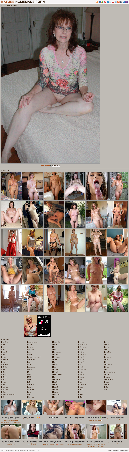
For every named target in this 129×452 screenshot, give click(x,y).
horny (55, 347)
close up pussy (32, 342)
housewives (56, 352)
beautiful (4, 359)
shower (107, 342)
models (55, 382)
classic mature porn (8, 394)
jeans (54, 359)
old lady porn (83, 344)
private (81, 377)
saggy (80, 387)
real (80, 382)
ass (3, 349)
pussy (80, 379)
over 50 (81, 359)
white (106, 384)
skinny (106, 347)
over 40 (81, 357)
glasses (30, 387)
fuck (29, 379)
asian (3, 347)
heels (54, 344)
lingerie (55, 372)
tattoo (106, 359)
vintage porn (108, 379)
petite (80, 372)
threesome (108, 364)
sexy (80, 394)
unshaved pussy (110, 372)
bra (3, 384)
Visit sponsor (56, 165)
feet (29, 374)
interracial (56, 357)
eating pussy (31, 359)
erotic (29, 364)
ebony (29, 362)
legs (54, 367)
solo (106, 354)
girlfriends (30, 384)
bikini (3, 369)
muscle (55, 387)
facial (29, 369)
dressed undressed (33, 357)
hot (54, 349)
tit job (106, 367)
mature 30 (82, 354)
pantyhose (82, 369)
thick (106, 362)
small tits (107, 352)
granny (30, 392)
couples (30, 344)
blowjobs (4, 377)
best (3, 362)
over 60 (81, 362)
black (3, 372)
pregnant (81, 374)
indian (55, 354)
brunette (4, 387)
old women (82, 347)
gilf (28, 382)
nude (54, 397)
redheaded (82, 384)
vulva (106, 382)
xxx (105, 389)
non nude (56, 394)
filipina (29, 377)
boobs (3, 379)
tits (105, 369)
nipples (55, 392)
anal (3, 344)
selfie (80, 389)
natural (55, 389)
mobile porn (56, 379)
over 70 (81, 364)
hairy (29, 394)
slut (106, 349)
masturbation (57, 374)
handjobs (56, 342)
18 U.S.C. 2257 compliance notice (29, 450)
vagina (107, 377)
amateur (4, 342)
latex (54, 362)
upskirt (107, 374)
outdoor (81, 352)
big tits (4, 367)
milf (54, 377)
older (80, 349)
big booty (4, 364)
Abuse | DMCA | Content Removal (10, 450)
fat (28, 372)
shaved (81, 397)
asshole (4, 352)
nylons (81, 342)
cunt (29, 352)
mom (54, 384)
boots (3, 382)
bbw (3, 354)
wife (106, 387)
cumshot (30, 349)
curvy (29, 354)
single (106, 344)
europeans (31, 367)
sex (80, 392)
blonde (4, 374)
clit (2, 397)
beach (3, 357)
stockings (107, 357)
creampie (30, 347)
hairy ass (30, 397)
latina (54, 364)
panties (81, 367)
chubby (4, 392)
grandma (30, 389)
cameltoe (4, 389)
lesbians (55, 369)
